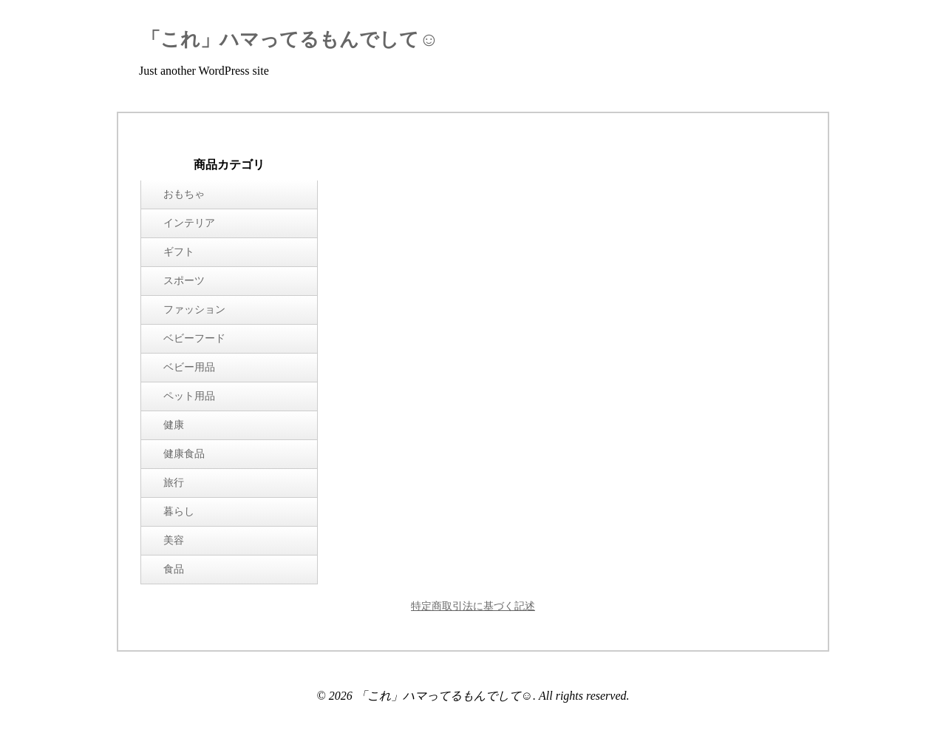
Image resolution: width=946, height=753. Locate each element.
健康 (173, 424)
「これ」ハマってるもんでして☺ (290, 39)
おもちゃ (184, 194)
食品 (173, 569)
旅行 (173, 482)
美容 (173, 540)
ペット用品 (189, 396)
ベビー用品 (189, 367)
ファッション (194, 309)
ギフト (178, 251)
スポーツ (184, 280)
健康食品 (184, 453)
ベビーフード (194, 338)
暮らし (178, 511)
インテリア (189, 223)
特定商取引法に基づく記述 (473, 606)
